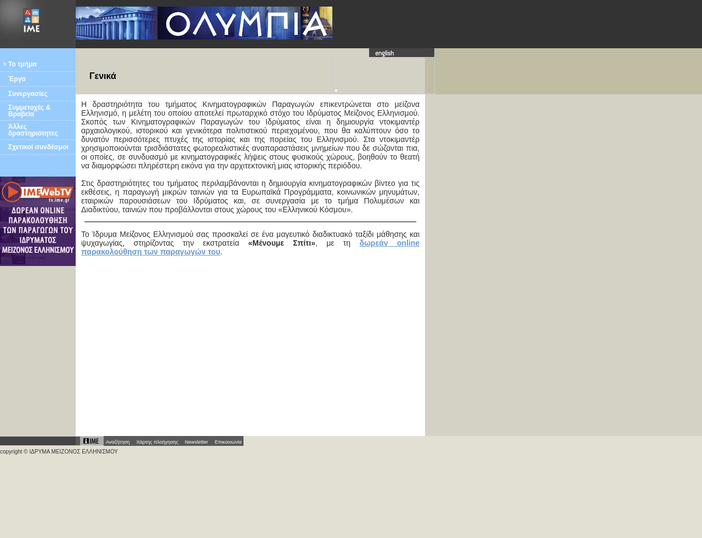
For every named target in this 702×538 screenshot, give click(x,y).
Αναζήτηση (117, 442)
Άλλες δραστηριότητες (33, 130)
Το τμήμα (22, 64)
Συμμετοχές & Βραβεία (29, 111)
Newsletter (196, 442)
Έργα (17, 79)
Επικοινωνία (228, 442)
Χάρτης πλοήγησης (157, 442)
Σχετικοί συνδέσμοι (38, 147)
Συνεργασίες (28, 94)
